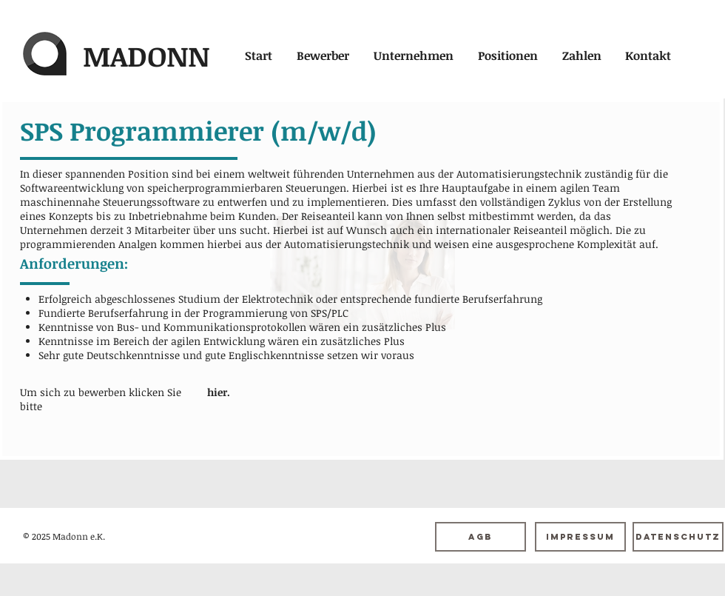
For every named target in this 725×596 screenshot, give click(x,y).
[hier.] (218, 392)
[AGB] (480, 537)
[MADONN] (146, 56)
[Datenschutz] (678, 537)
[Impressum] (580, 537)
